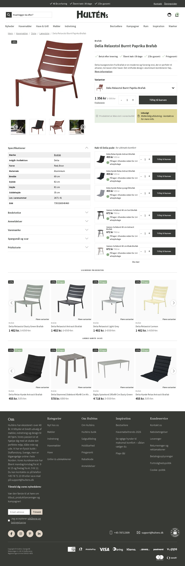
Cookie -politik (157, 470)
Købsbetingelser (159, 432)
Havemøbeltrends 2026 (128, 432)
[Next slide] (83, 127)
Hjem (10, 33)
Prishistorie (100, 102)
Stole (33, 33)
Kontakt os (156, 425)
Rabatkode (87, 459)
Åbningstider (170, 3)
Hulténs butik (89, 432)
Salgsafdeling (89, 438)
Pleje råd (120, 453)
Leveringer (155, 438)
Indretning (53, 438)
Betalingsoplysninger (161, 456)
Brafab (98, 40)
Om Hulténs (88, 425)
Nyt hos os (53, 425)
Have (50, 452)
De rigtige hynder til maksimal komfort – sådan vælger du (130, 442)
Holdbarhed (88, 445)
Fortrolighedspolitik (160, 463)
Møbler (51, 432)
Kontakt (158, 3)
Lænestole (44, 33)
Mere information (103, 71)
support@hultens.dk (22, 480)
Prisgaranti (87, 452)
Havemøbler (22, 33)
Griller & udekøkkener (59, 459)
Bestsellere (122, 425)
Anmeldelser (88, 466)
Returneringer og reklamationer (159, 447)
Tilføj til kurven (158, 100)
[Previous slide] (15, 127)
